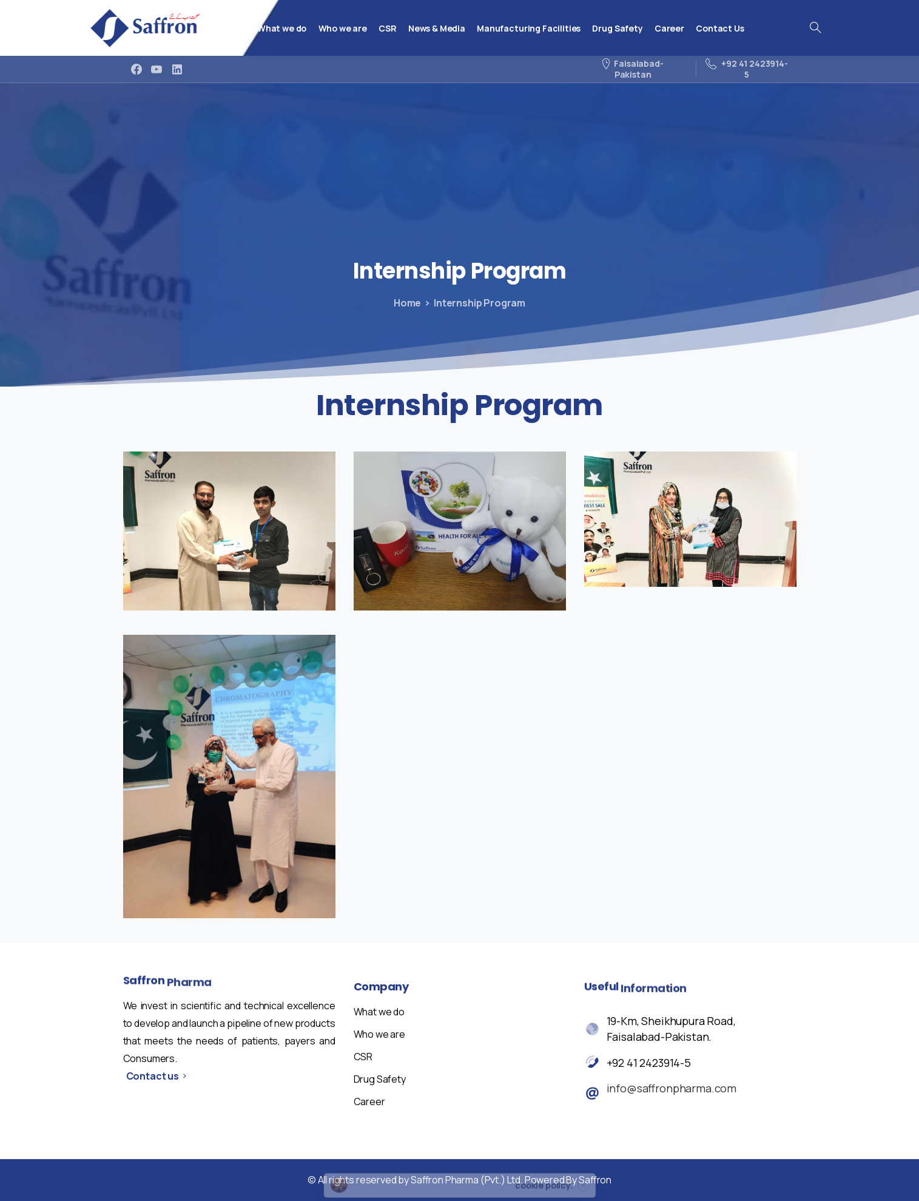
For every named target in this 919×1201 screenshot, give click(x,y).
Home (404, 303)
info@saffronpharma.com (672, 1089)
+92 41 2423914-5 (649, 1064)
